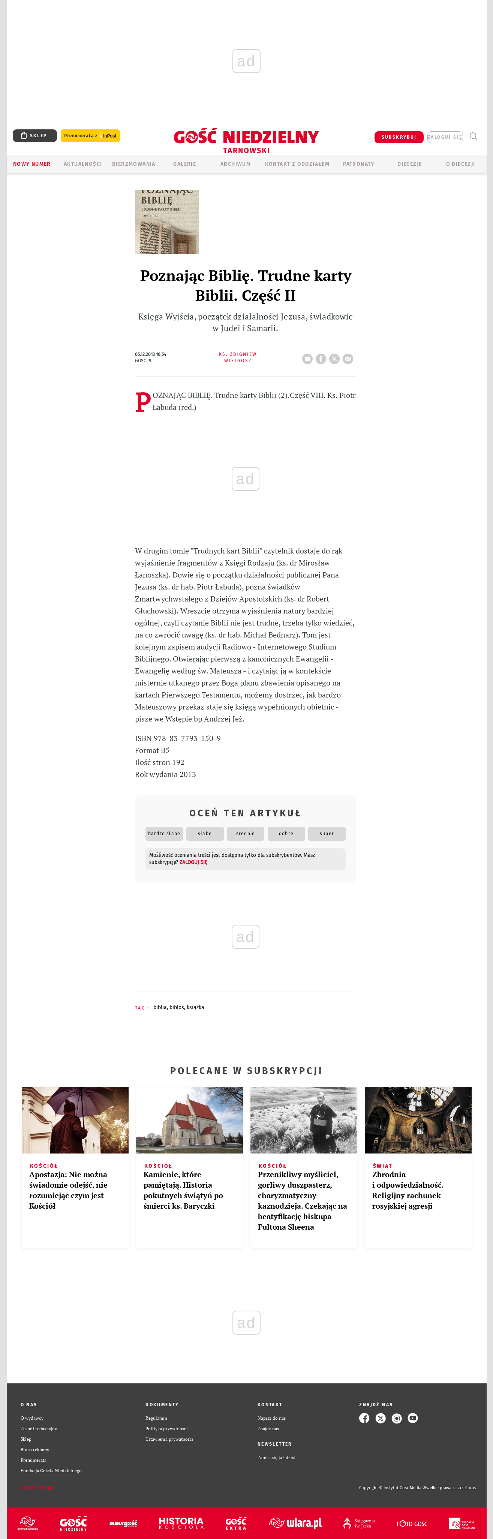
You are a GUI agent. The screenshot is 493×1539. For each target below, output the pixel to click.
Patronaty (359, 164)
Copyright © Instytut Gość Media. (391, 1487)
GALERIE (184, 164)
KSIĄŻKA (195, 1007)
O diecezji (460, 164)
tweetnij (336, 356)
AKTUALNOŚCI (83, 164)
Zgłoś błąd (38, 1488)
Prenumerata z (90, 136)
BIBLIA (160, 1007)
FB (322, 356)
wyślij (349, 356)
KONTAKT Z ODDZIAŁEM (297, 164)
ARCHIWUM (235, 164)
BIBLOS (176, 1007)
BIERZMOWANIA (134, 164)
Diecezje (409, 164)
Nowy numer (32, 164)
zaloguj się (445, 137)
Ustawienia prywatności (169, 1439)
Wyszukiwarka (474, 136)
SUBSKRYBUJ (399, 137)
